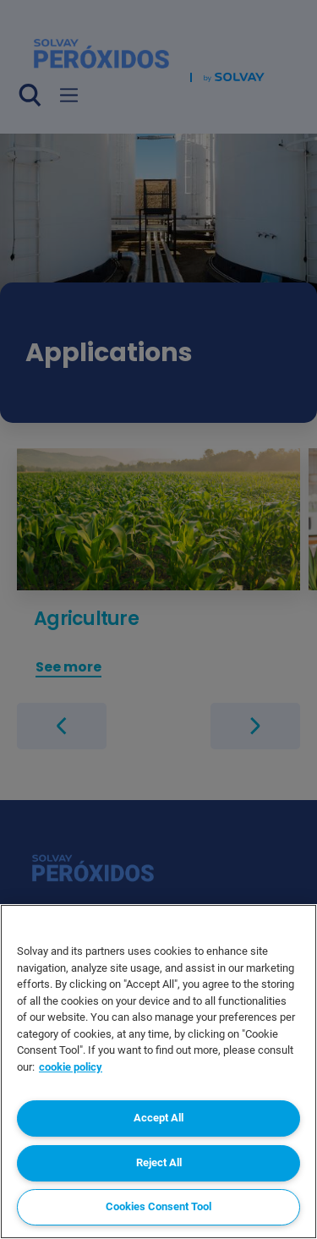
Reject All (159, 1162)
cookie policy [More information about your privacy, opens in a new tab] (70, 1067)
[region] (158, 1071)
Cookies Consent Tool (158, 1206)
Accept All (158, 1117)
